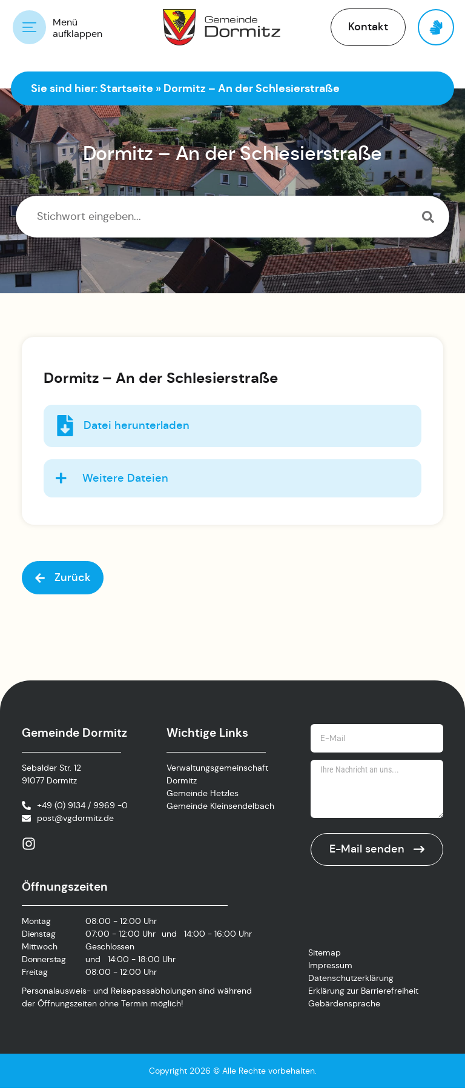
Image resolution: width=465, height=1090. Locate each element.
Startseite (126, 88)
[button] (368, 26)
